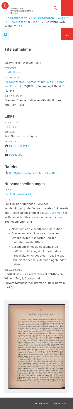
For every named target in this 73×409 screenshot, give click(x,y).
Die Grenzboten (15, 18)
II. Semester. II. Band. (24, 22)
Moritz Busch (12, 72)
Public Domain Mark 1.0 (18, 194)
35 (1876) (64, 18)
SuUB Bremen (53, 212)
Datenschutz (59, 403)
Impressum (42, 403)
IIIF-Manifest (17, 155)
